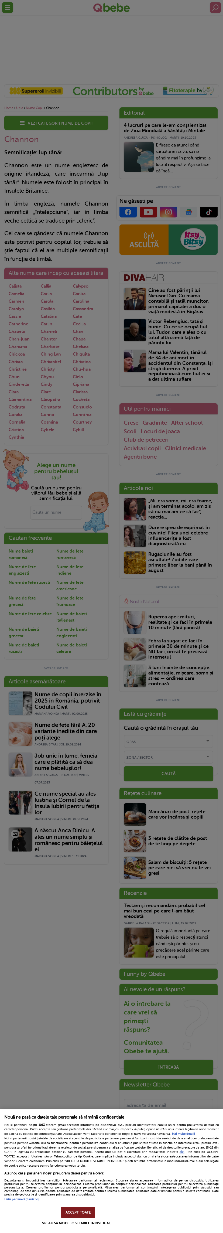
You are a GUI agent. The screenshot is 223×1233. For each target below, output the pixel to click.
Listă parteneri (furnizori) (21, 1199)
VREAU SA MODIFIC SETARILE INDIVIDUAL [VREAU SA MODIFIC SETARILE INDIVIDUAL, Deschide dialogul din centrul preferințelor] (76, 1223)
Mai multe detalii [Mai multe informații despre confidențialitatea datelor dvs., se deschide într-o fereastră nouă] (183, 1134)
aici (182, 1152)
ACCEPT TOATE (78, 1212)
